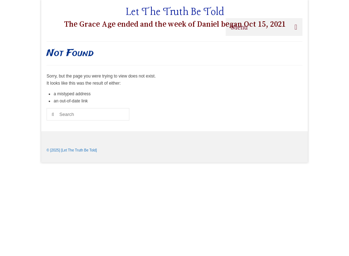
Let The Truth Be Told (175, 12)
